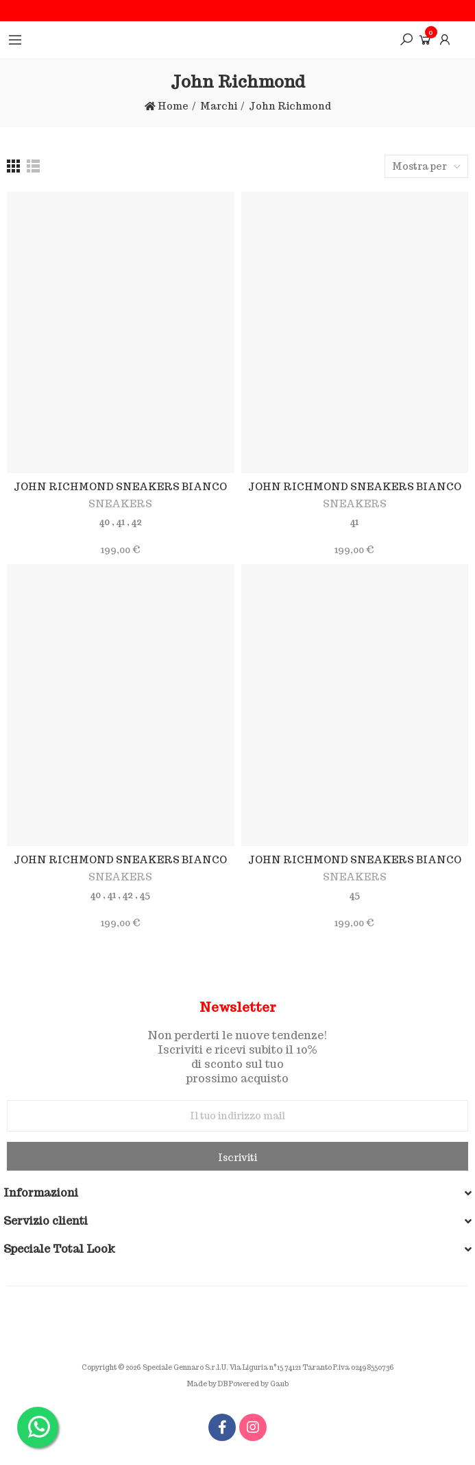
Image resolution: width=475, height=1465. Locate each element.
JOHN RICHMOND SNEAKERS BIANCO (120, 487)
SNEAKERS (120, 504)
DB (223, 1383)
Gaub (279, 1383)
